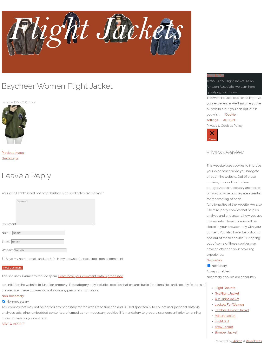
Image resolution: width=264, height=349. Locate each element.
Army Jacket (224, 332)
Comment (9, 229)
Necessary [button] (214, 260)
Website (8, 255)
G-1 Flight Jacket (227, 298)
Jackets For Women (229, 309)
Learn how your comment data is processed (90, 281)
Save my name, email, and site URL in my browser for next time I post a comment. (63, 264)
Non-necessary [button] (13, 301)
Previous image (13, 153)
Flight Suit (222, 326)
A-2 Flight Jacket (227, 304)
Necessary (219, 266)
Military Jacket (225, 321)
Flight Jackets (225, 293)
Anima (237, 346)
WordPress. (254, 346)
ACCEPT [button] (229, 120)
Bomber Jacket (226, 337)
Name (6, 238)
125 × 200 (21, 102)
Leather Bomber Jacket (232, 315)
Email (6, 246)
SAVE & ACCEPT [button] (13, 329)
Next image (10, 158)
